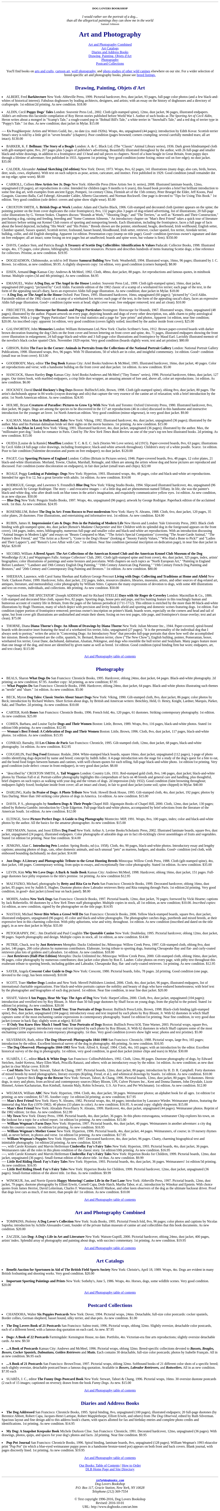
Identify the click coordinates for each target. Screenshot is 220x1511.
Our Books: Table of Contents (99, 1465)
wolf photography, (84, 71)
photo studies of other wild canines (126, 71)
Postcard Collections (110, 63)
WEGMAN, (14, 1093)
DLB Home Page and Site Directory (110, 1469)
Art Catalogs (109, 48)
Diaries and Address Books (110, 52)
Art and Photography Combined (110, 44)
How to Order (131, 1465)
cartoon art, (63, 71)
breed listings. (146, 75)
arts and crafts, (45, 71)
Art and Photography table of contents (110, 656)
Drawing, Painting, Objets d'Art (109, 56)
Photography (110, 60)
